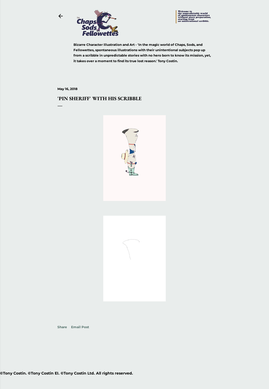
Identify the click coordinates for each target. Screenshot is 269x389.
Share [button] (62, 327)
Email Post (80, 327)
